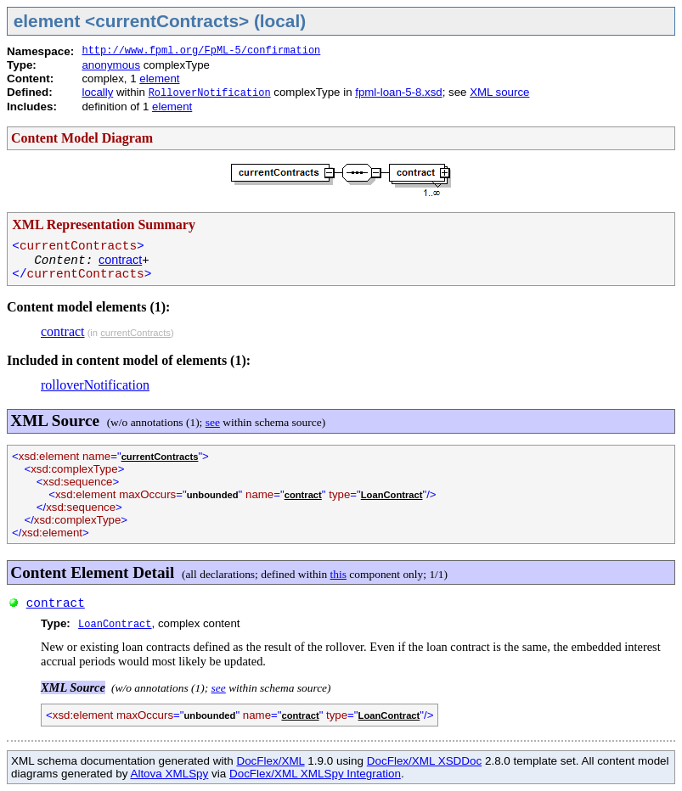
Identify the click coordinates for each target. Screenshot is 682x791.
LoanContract (392, 495)
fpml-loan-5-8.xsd (398, 92)
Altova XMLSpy (169, 773)
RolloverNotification (210, 93)
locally (97, 92)
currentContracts (135, 333)
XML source (499, 92)
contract (120, 259)
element (159, 78)
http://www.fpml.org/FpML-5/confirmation (201, 51)
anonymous (111, 65)
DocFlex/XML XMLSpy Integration (315, 773)
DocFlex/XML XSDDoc (424, 761)
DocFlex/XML (270, 761)
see (213, 422)
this (338, 574)
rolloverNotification (95, 385)
